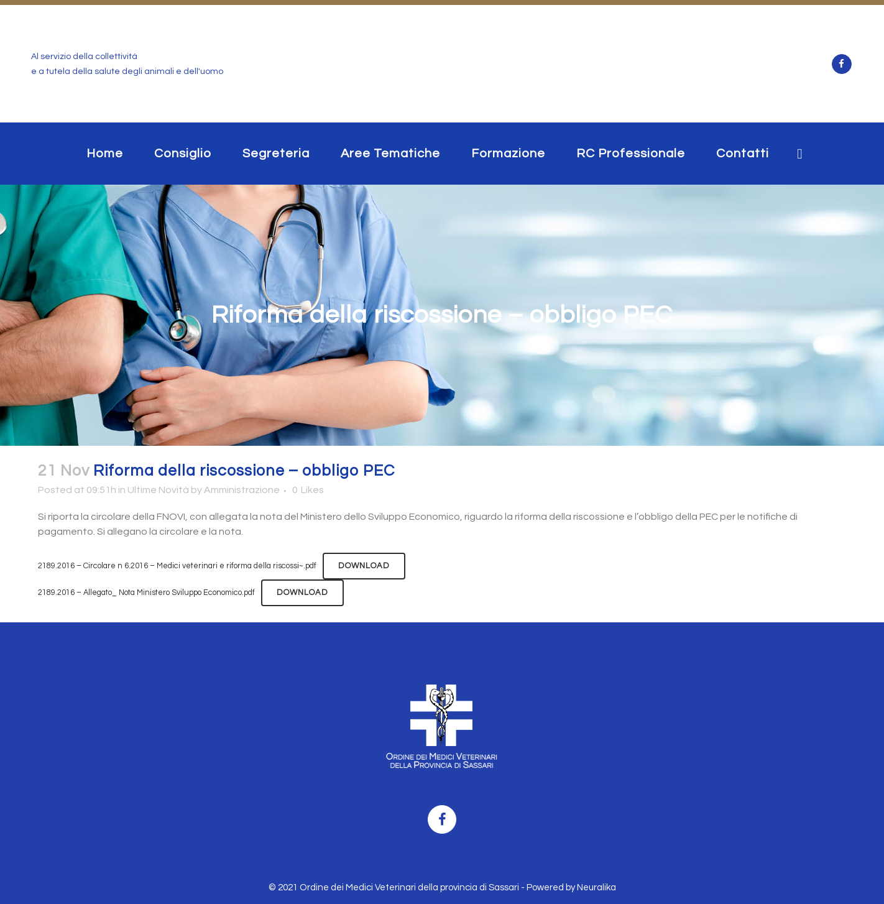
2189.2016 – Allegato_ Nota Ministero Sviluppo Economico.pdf (146, 593)
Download (364, 565)
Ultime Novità (158, 490)
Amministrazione (242, 490)
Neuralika (596, 887)
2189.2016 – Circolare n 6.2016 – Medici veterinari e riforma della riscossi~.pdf (177, 566)
